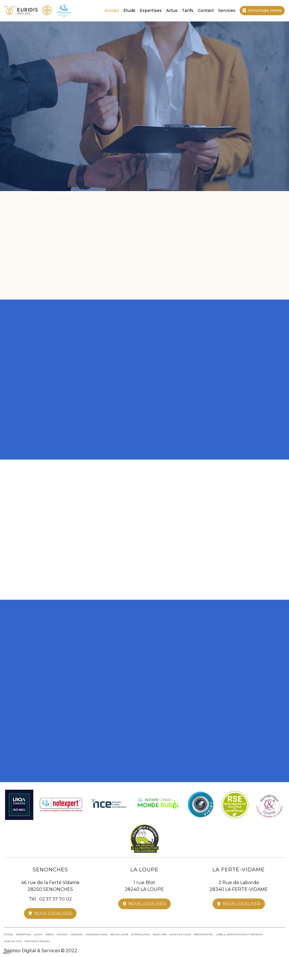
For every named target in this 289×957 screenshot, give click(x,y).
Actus (172, 10)
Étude (129, 10)
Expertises (151, 10)
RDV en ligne (119, 934)
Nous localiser (53, 913)
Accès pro (160, 934)
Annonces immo (265, 10)
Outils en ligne (180, 934)
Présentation (203, 934)
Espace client (140, 934)
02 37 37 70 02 (149, 142)
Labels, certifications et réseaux (239, 934)
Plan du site (13, 941)
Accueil (111, 10)
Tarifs (188, 10)
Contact (206, 10)
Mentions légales (37, 941)
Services (226, 10)
